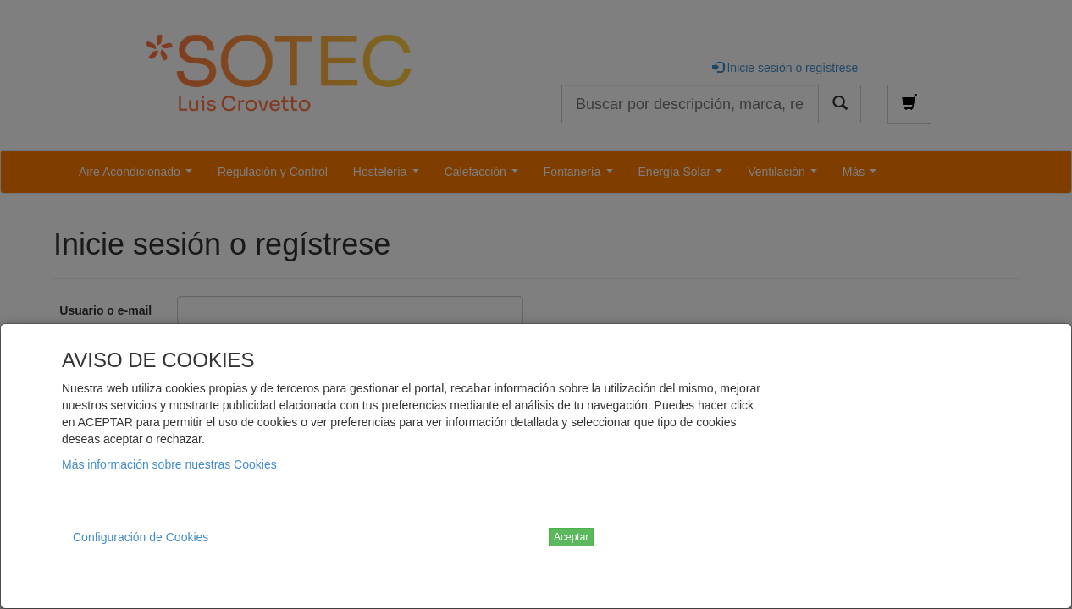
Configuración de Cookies (140, 537)
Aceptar (571, 537)
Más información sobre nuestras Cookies (169, 464)
